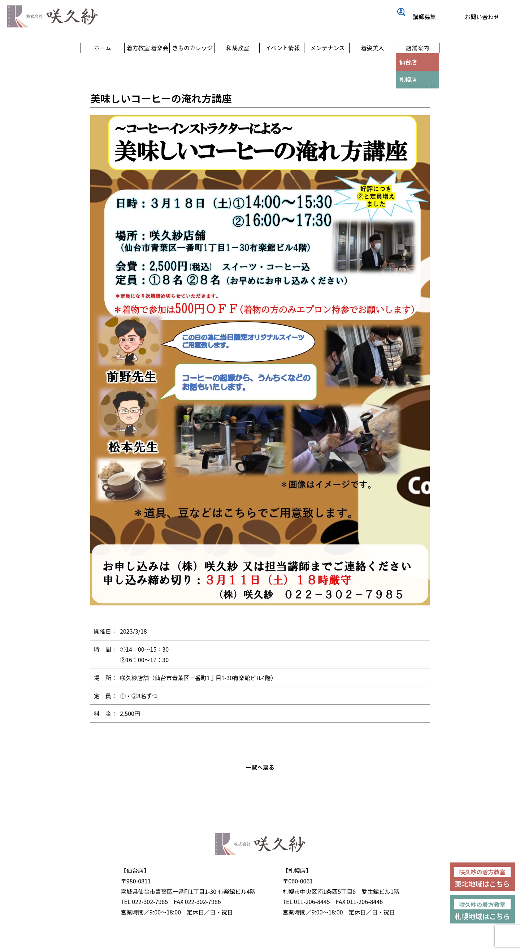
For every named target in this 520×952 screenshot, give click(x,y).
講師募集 (428, 17)
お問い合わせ (486, 17)
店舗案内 (417, 65)
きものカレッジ (193, 65)
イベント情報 (282, 65)
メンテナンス (327, 65)
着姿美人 (372, 65)
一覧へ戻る (260, 784)
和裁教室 (238, 65)
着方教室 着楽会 (147, 65)
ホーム (102, 65)
